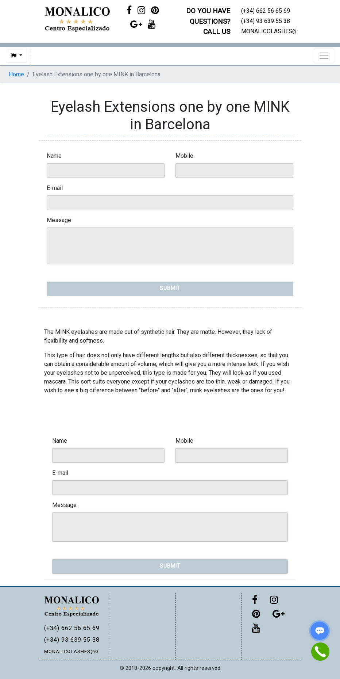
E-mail (55, 187)
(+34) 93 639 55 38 (71, 639)
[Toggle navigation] (324, 56)
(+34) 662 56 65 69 (71, 628)
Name (54, 155)
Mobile (184, 155)
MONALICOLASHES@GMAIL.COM (71, 651)
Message (59, 220)
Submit (170, 288)
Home (16, 74)
